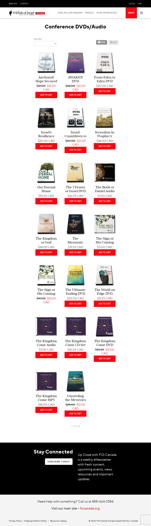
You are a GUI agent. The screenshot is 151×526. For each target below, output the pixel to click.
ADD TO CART (46, 95)
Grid (103, 42)
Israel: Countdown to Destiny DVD (75, 136)
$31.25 (72, 247)
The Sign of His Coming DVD (46, 293)
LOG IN (132, 3)
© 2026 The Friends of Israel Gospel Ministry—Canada (113, 521)
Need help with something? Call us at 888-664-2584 (75, 501)
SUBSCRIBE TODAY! (58, 461)
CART (140, 3)
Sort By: (38, 38)
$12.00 (41, 85)
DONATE (131, 12)
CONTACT (24, 3)
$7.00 (101, 195)
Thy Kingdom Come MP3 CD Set (46, 400)
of (76, 426)
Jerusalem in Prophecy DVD (104, 136)
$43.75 (72, 195)
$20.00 (101, 85)
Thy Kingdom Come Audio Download (46, 345)
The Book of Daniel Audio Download (105, 191)
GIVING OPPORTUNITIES (107, 12)
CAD (46, 89)
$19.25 (42, 195)
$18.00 (42, 404)
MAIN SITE (13, 3)
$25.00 (72, 298)
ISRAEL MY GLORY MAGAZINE (70, 12)
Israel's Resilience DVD (46, 136)
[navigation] (13, 3)
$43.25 (41, 298)
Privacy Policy (15, 521)
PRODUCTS (89, 12)
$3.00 (101, 247)
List (115, 42)
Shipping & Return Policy (35, 521)
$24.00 (70, 85)
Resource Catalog (58, 521)
